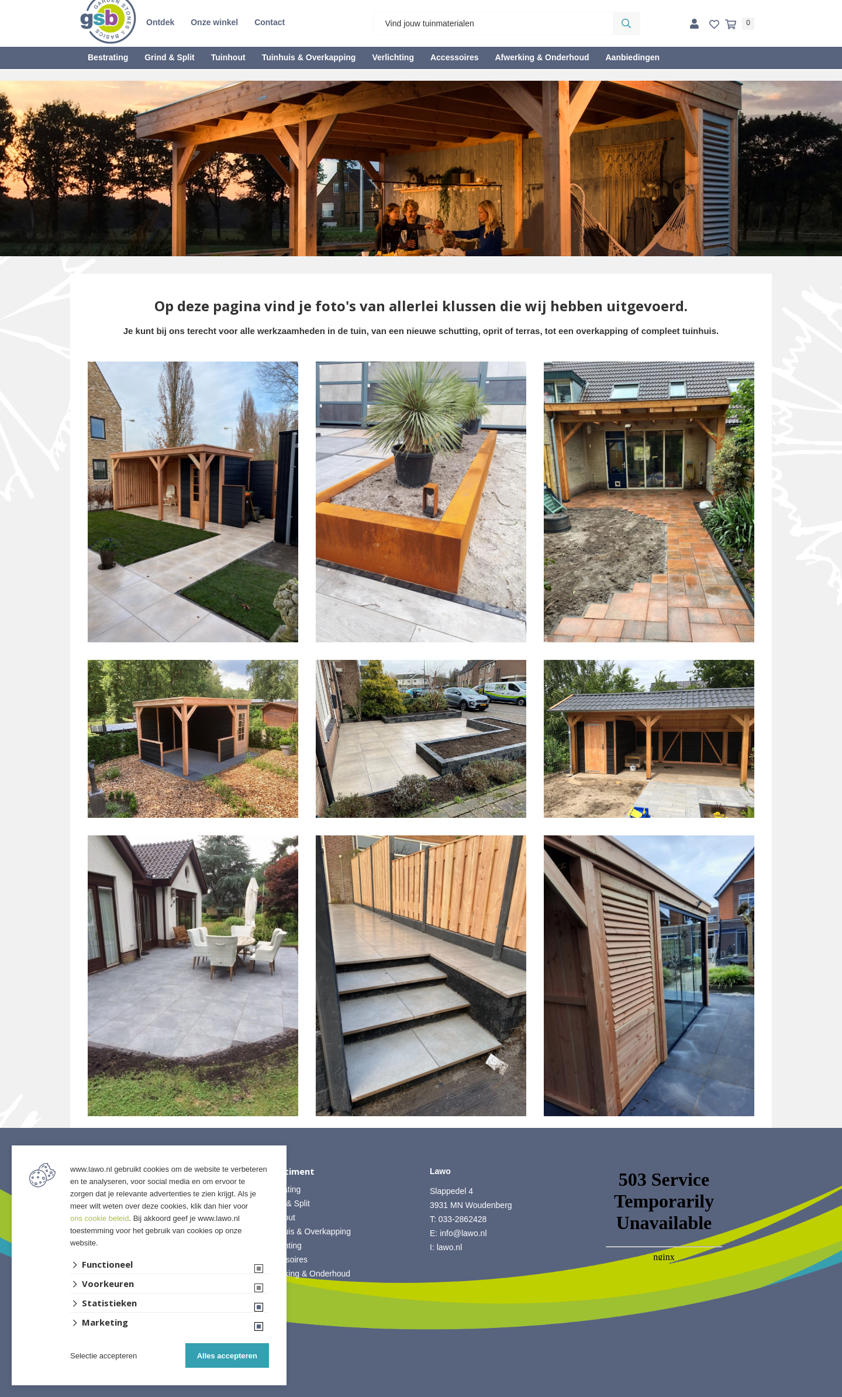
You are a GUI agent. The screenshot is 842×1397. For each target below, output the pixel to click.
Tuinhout (228, 57)
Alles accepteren (227, 1355)
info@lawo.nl (463, 1233)
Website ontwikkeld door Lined (421, 1391)
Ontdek (160, 22)
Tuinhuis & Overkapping (309, 57)
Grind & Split (169, 57)
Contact (269, 22)
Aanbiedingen (632, 57)
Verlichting (393, 57)
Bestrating (108, 57)
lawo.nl (450, 1247)
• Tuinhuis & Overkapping (305, 1231)
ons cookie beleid (99, 1218)
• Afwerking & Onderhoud (305, 1273)
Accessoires (454, 57)
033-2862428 (463, 1219)
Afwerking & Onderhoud (542, 57)
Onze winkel (214, 22)
